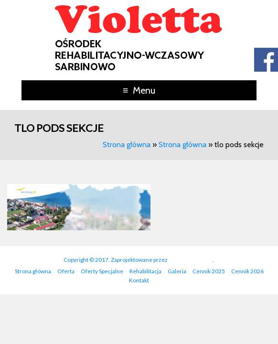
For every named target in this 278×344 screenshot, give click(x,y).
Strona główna (126, 144)
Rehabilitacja (145, 271)
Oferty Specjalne (102, 271)
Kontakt (139, 280)
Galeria (177, 271)
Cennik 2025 (208, 271)
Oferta (66, 271)
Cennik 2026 (247, 271)
